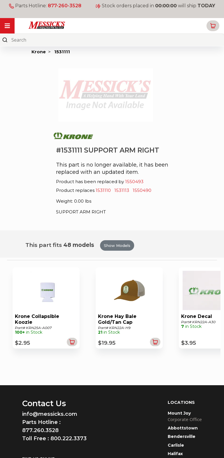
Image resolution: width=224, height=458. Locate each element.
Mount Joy (179, 413)
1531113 (121, 190)
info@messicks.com (49, 414)
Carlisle (176, 445)
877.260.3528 (40, 430)
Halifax (175, 453)
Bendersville (181, 436)
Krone (39, 51)
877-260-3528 (64, 5)
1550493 (134, 181)
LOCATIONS (181, 402)
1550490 (142, 190)
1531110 (103, 190)
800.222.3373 (68, 438)
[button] (212, 25)
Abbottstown (183, 428)
